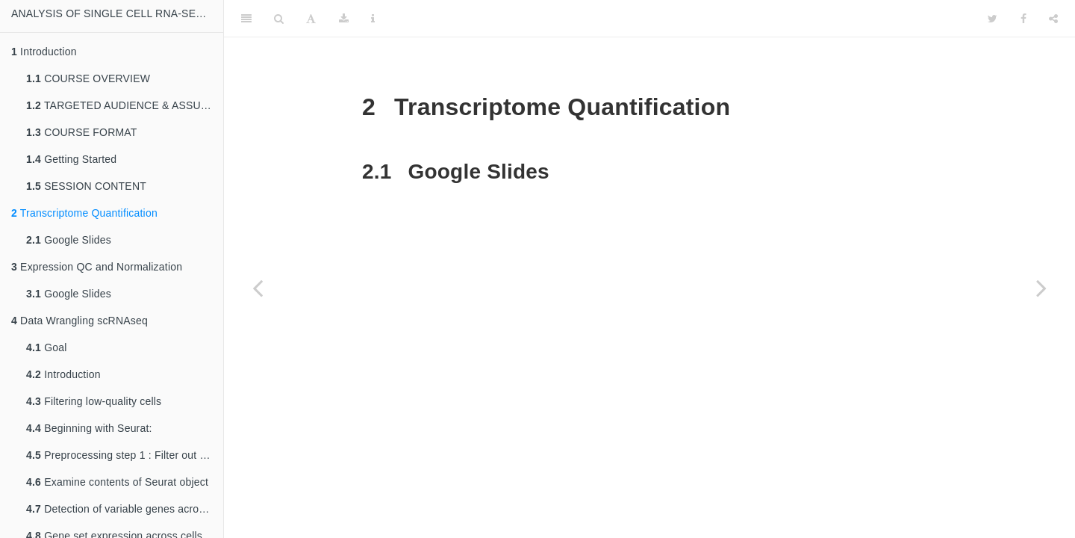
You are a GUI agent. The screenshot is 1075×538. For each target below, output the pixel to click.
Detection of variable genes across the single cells (124, 509)
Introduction (44, 52)
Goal (46, 347)
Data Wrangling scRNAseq (79, 321)
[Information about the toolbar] (373, 18)
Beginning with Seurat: (89, 428)
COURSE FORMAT (81, 132)
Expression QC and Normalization (96, 267)
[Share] (1053, 18)
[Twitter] (992, 18)
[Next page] (1041, 287)
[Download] (344, 18)
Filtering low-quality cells (93, 401)
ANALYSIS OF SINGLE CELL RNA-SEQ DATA (117, 13)
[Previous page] (257, 287)
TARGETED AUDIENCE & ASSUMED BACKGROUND (124, 105)
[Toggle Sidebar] (246, 18)
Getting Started (71, 159)
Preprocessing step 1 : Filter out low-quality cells (124, 455)
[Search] (279, 18)
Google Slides (68, 240)
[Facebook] (1023, 18)
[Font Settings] (311, 18)
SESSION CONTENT (86, 186)
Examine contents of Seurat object (117, 482)
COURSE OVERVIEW (88, 78)
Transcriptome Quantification (84, 213)
